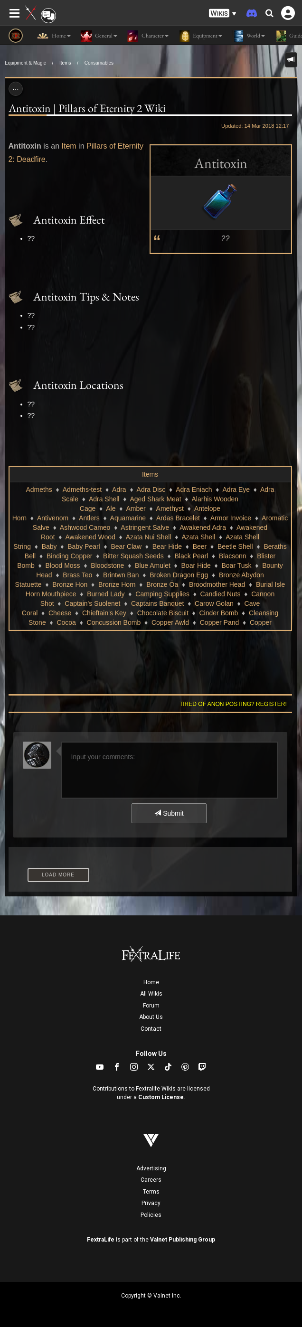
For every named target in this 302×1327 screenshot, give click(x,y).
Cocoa (66, 622)
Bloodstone (107, 565)
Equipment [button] (200, 36)
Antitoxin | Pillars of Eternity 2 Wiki (87, 108)
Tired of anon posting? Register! (233, 704)
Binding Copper (70, 556)
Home (151, 982)
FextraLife (100, 1239)
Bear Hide (167, 546)
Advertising (151, 1168)
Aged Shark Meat (155, 499)
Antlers (89, 518)
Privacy (151, 1203)
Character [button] (148, 36)
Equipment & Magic (25, 63)
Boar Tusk (236, 565)
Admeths (39, 489)
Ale (110, 508)
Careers (151, 1179)
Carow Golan (214, 603)
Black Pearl (191, 556)
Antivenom (52, 518)
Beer (200, 546)
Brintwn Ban (121, 575)
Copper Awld (170, 622)
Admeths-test (82, 489)
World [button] (248, 36)
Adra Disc (151, 489)
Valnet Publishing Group (182, 1239)
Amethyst (170, 508)
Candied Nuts (220, 594)
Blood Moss (62, 565)
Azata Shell (198, 537)
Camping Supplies (162, 594)
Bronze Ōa (162, 584)
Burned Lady (105, 594)
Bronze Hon (69, 584)
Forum (151, 1005)
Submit (168, 813)
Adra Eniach (194, 489)
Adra (119, 489)
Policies (151, 1215)
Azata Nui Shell (148, 537)
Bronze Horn (117, 584)
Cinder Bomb (218, 613)
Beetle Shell (235, 546)
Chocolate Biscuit (163, 613)
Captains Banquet (157, 603)
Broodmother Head (217, 584)
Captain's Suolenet (92, 603)
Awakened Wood (90, 537)
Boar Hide (196, 565)
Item (69, 146)
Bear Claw (126, 546)
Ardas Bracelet (178, 518)
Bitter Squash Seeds (133, 556)
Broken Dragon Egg (179, 575)
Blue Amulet (152, 565)
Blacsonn (232, 556)
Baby (49, 546)
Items (65, 63)
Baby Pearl (83, 546)
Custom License (161, 1097)
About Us (151, 1017)
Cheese (59, 613)
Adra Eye (236, 489)
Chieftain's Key (104, 613)
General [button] (98, 36)
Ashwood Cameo (85, 527)
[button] (222, 13)
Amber (135, 508)
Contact (151, 1029)
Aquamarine (128, 518)
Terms (151, 1191)
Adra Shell (104, 499)
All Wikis (151, 993)
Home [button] (54, 36)
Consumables (99, 63)
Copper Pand (219, 622)
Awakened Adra (202, 527)
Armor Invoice (230, 518)
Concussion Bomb (114, 622)
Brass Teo (77, 575)
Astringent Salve (145, 527)
